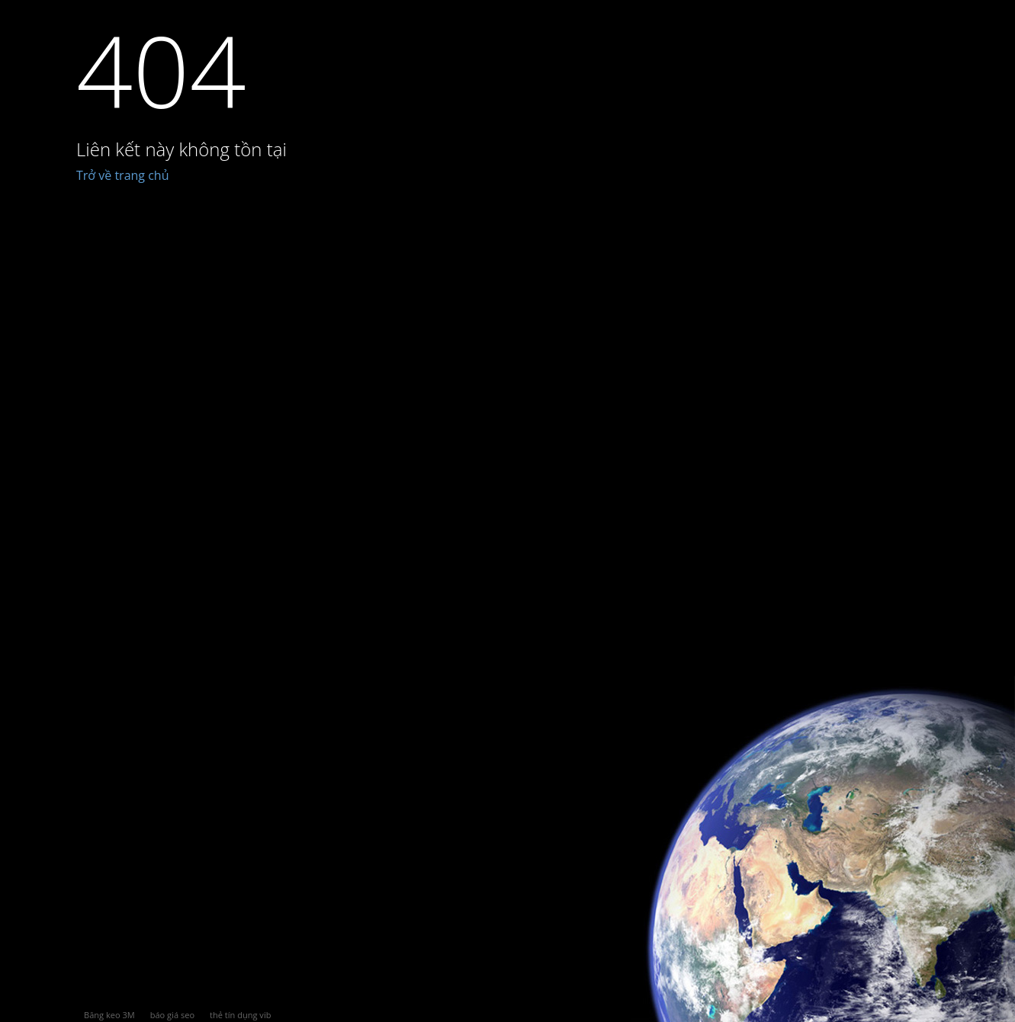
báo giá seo (172, 1014)
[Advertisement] (546, 596)
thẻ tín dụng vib (240, 1014)
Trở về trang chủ (122, 175)
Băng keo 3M (109, 1014)
